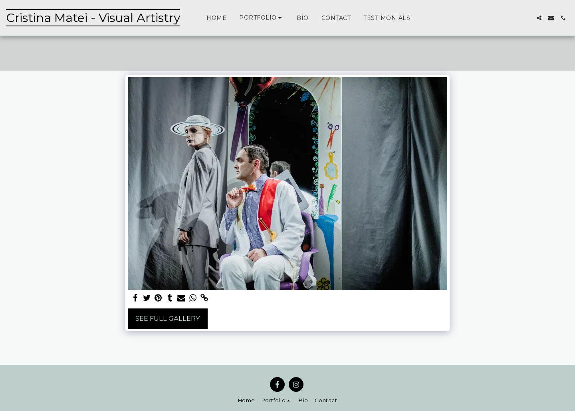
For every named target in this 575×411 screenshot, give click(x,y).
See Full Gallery (167, 318)
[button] (261, 18)
